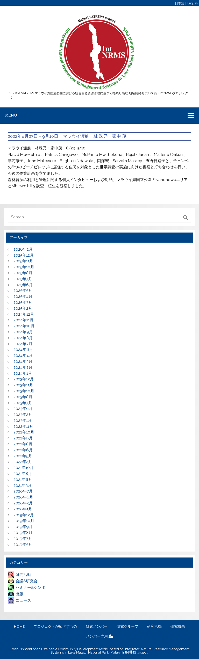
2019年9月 (23, 526)
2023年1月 (22, 420)
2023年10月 (23, 391)
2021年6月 (22, 479)
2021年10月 (23, 467)
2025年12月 (23, 255)
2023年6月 (23, 408)
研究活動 (19, 574)
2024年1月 (22, 373)
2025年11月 (23, 261)
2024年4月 (23, 355)
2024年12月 (23, 314)
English (192, 3)
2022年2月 (22, 461)
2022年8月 (22, 444)
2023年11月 (23, 385)
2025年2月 (22, 308)
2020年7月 (23, 491)
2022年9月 (23, 438)
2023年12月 (23, 379)
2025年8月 (22, 273)
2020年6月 (23, 497)
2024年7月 (22, 344)
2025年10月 (23, 267)
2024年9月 (23, 332)
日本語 (179, 3)
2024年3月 (22, 361)
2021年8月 (22, 473)
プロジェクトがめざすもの (55, 626)
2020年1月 (22, 509)
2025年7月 (22, 279)
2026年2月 (23, 249)
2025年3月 (22, 302)
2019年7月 (22, 538)
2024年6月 (23, 349)
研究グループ (127, 626)
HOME (19, 626)
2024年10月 (23, 326)
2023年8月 (22, 397)
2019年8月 (22, 532)
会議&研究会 (23, 581)
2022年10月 (23, 432)
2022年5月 (22, 456)
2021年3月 (22, 485)
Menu (11, 115)
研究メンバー (97, 626)
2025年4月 (22, 296)
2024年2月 (22, 367)
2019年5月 (22, 544)
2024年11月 (23, 320)
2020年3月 (23, 503)
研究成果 (177, 626)
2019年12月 (23, 515)
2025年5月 (22, 290)
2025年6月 (23, 285)
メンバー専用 (99, 636)
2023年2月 (22, 414)
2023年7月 (22, 403)
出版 (15, 594)
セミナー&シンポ (26, 587)
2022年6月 (23, 450)
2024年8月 (23, 338)
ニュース (19, 600)
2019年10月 (23, 520)
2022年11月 (23, 426)
